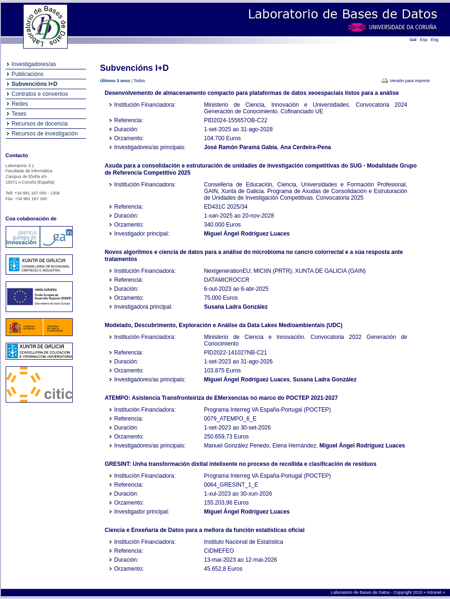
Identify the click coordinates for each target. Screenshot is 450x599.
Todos (139, 80)
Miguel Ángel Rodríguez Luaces (247, 233)
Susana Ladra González (236, 307)
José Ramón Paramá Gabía (240, 147)
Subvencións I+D (35, 84)
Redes (20, 104)
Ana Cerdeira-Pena (305, 147)
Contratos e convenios (40, 94)
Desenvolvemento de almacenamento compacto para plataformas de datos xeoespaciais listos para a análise (252, 93)
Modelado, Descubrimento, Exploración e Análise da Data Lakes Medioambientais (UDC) (224, 325)
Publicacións (27, 74)
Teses (19, 113)
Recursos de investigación (45, 133)
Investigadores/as (34, 64)
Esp (424, 39)
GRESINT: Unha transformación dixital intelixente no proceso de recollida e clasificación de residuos (241, 464)
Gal (413, 39)
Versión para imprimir (409, 80)
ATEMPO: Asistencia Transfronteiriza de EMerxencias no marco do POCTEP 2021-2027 (221, 398)
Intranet (434, 592)
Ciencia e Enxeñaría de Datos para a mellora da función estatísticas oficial (205, 530)
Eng (435, 39)
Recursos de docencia (40, 123)
